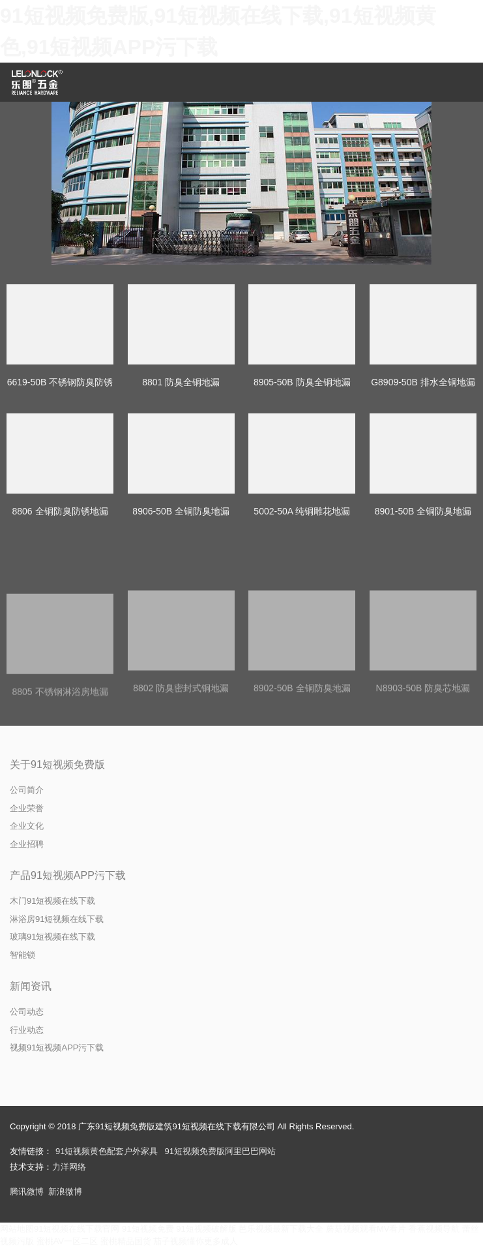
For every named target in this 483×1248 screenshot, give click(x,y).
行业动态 (27, 1030)
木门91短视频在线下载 (52, 901)
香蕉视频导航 (434, 1229)
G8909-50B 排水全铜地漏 (423, 382)
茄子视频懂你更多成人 (195, 1241)
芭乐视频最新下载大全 (281, 1229)
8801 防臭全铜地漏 (181, 382)
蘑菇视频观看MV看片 (366, 1229)
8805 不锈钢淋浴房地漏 (60, 747)
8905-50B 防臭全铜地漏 (302, 382)
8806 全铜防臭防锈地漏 (60, 511)
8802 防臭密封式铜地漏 (181, 745)
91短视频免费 (147, 1229)
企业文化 (27, 826)
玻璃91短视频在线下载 (52, 937)
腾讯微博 (27, 1191)
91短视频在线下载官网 (76, 1229)
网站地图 (17, 1229)
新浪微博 (65, 1191)
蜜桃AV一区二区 (67, 1241)
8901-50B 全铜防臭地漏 (423, 511)
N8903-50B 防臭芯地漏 (423, 745)
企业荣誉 (27, 808)
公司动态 (27, 1012)
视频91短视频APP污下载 (57, 1047)
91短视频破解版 (206, 1229)
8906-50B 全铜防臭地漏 (180, 511)
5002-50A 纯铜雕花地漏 (302, 511)
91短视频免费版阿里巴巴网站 (219, 1151)
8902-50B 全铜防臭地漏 (302, 745)
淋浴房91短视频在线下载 (57, 919)
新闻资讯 (30, 986)
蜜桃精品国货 (125, 1241)
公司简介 (27, 790)
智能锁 (22, 955)
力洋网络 (69, 1167)
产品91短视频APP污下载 (68, 875)
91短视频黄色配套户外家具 (106, 1151)
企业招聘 (27, 844)
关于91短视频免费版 (57, 764)
